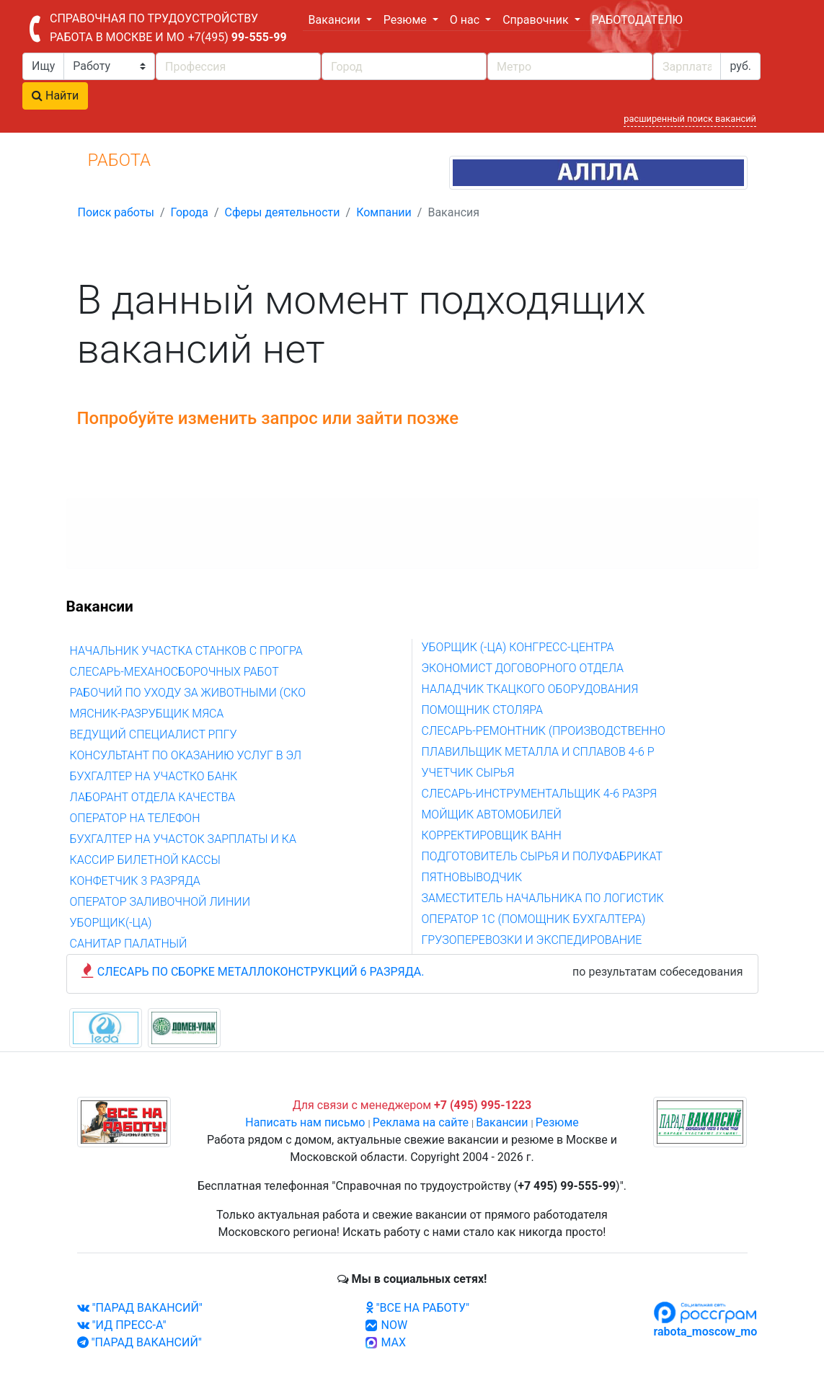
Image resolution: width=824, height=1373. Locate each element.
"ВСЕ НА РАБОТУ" (418, 1308)
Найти (55, 95)
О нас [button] (466, 20)
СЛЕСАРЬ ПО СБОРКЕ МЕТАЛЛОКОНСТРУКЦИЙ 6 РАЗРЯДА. (261, 972)
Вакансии (502, 1122)
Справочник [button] (536, 20)
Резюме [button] (407, 20)
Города (189, 212)
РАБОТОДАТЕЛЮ (637, 20)
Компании (384, 212)
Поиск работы (116, 212)
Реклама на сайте (421, 1122)
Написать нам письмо (305, 1122)
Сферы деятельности (282, 212)
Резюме (557, 1122)
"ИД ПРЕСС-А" (122, 1325)
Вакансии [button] (336, 20)
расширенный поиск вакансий (690, 118)
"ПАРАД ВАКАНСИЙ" (140, 1308)
